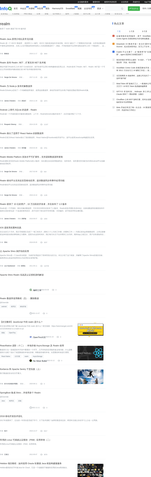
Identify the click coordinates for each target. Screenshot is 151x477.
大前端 (107, 14)
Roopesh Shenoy (10, 129)
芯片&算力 (57, 14)
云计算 (97, 14)
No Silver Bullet (40, 378)
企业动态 (4, 14)
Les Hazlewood (9, 278)
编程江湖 (37, 303)
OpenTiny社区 (39, 353)
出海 (38, 14)
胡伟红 (23, 278)
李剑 (5, 253)
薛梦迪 (23, 228)
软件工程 (86, 14)
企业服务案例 (83, 2)
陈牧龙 (6, 54)
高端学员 (136, 2)
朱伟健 (23, 154)
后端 (46, 14)
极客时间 (96, 2)
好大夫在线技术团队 (11, 402)
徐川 (5, 451)
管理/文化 (118, 14)
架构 (67, 14)
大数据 (76, 14)
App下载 (147, 2)
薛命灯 (23, 104)
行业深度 (15, 14)
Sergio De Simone (10, 79)
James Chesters (9, 104)
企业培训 (124, 2)
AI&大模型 (28, 14)
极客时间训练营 (110, 2)
